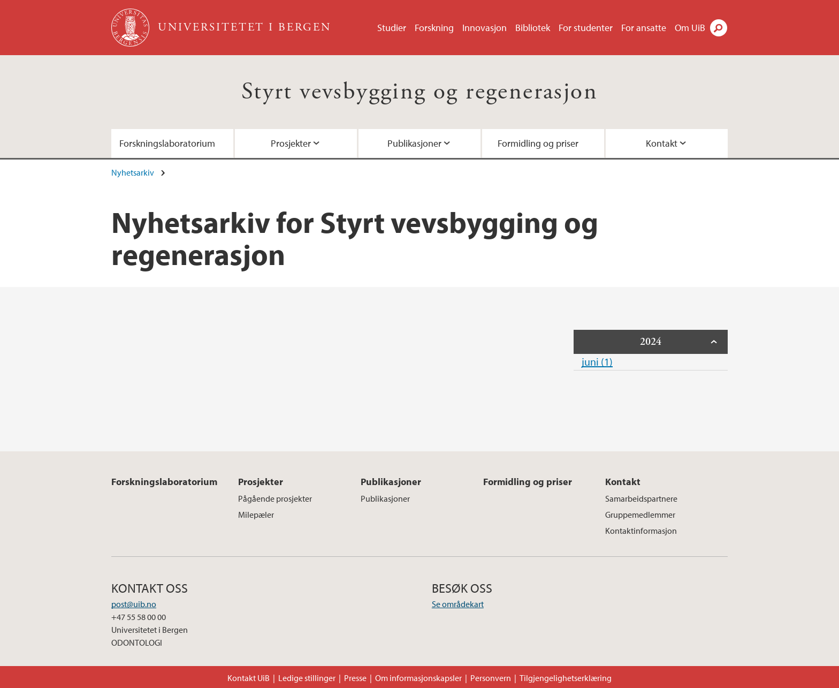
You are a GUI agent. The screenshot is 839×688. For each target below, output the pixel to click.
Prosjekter (291, 143)
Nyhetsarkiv (132, 172)
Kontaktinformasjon (641, 530)
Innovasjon (484, 27)
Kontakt (661, 143)
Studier (391, 27)
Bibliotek (532, 27)
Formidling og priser (538, 143)
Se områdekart (458, 604)
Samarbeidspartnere (641, 498)
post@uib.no (133, 604)
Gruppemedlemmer (640, 514)
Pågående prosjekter (275, 498)
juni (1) (597, 361)
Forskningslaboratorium (167, 143)
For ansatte (643, 27)
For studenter (586, 27)
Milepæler (256, 514)
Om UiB (690, 27)
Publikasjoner (414, 143)
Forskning (434, 27)
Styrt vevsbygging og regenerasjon (419, 92)
